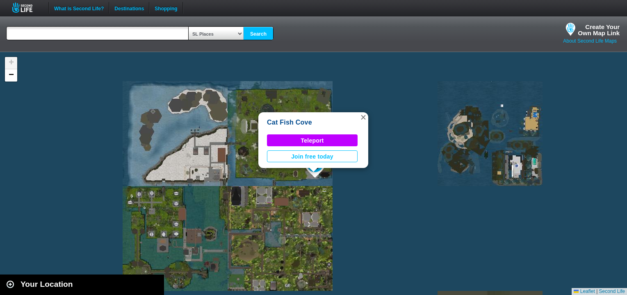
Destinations (129, 8)
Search (258, 34)
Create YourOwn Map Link (599, 29)
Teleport (312, 140)
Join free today (312, 156)
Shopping (166, 8)
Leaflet (584, 291)
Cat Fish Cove (289, 122)
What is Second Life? (79, 8)
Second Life (26, 7)
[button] (363, 117)
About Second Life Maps (590, 41)
